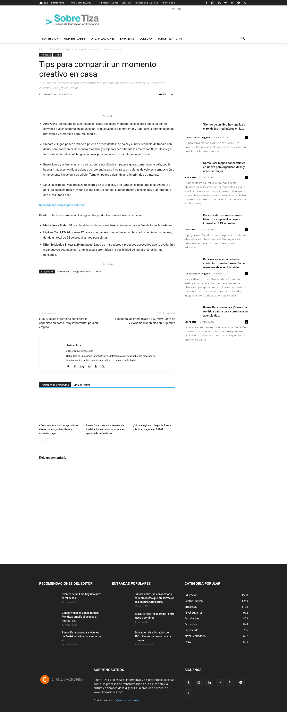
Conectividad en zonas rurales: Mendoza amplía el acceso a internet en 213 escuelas (223, 219)
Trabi (99, 271)
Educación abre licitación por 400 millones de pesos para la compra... (153, 636)
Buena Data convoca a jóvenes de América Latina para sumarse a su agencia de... (225, 311)
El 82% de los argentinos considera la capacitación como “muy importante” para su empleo (68, 323)
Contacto (126, 2)
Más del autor (81, 385)
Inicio (42, 49)
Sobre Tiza (50, 94)
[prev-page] (41, 441)
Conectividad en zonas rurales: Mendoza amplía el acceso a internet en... (80, 616)
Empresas (127, 38)
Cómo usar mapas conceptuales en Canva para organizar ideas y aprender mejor (59, 429)
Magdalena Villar (82, 271)
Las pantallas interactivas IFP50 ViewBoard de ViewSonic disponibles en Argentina (145, 321)
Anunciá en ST (169, 2)
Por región (50, 38)
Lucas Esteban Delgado (197, 137)
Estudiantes (55, 49)
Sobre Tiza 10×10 (169, 38)
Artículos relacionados (55, 385)
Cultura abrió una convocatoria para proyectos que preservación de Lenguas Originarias (154, 598)
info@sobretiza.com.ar (125, 700)
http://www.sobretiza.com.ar (79, 351)
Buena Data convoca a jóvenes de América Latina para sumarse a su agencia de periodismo (105, 429)
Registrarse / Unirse (108, 2)
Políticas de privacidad (146, 2)
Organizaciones (103, 38)
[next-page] (48, 441)
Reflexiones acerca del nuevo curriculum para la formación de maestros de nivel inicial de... (224, 263)
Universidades (74, 38)
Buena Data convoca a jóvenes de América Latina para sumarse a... (81, 636)
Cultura (145, 38)
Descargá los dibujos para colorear (62, 205)
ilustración (63, 271)
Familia (58, 54)
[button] (243, 39)
